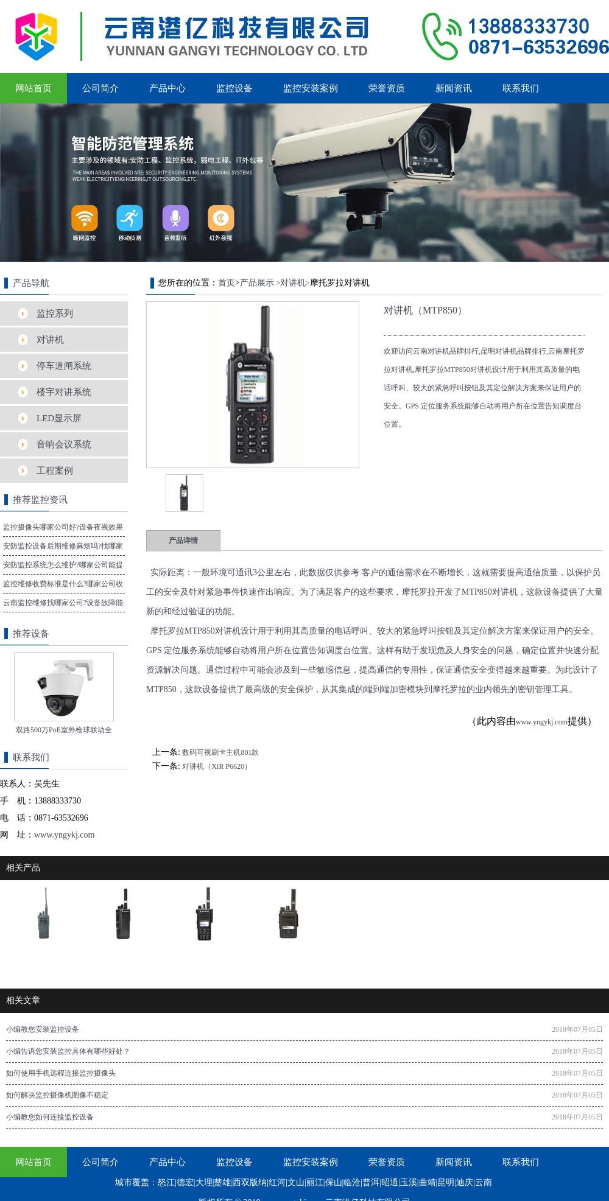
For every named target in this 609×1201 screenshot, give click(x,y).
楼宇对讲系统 (64, 392)
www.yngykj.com (542, 722)
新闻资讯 (453, 88)
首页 (226, 282)
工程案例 (55, 470)
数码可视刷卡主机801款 (220, 752)
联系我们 (520, 88)
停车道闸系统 (64, 366)
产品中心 (167, 88)
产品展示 (257, 282)
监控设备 (234, 88)
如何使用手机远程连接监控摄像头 (61, 1073)
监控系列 (55, 313)
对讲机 (50, 340)
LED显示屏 (59, 418)
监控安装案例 (310, 88)
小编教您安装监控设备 (42, 1029)
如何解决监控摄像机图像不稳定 (57, 1095)
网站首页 (33, 88)
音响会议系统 (64, 444)
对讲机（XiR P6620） (217, 766)
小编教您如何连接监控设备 (50, 1117)
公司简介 (100, 88)
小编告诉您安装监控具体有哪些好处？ (68, 1051)
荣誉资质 (386, 88)
